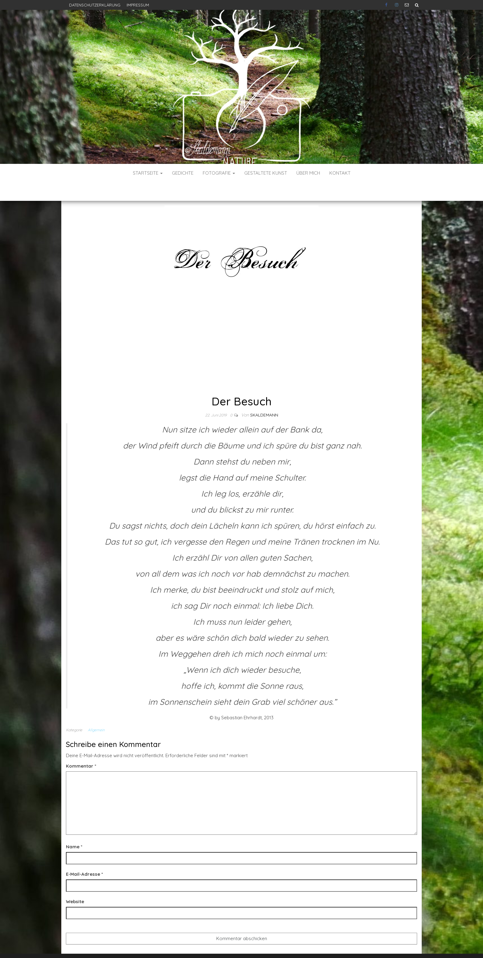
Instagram (397, 5)
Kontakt (340, 173)
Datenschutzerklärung (94, 4)
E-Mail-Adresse (84, 856)
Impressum (138, 4)
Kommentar (81, 747)
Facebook (387, 5)
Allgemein (96, 711)
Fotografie (219, 173)
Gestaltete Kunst (265, 173)
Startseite (148, 173)
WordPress (243, 945)
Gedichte (182, 173)
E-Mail (407, 5)
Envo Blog (287, 945)
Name (74, 828)
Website (75, 883)
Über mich (308, 173)
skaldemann (264, 396)
